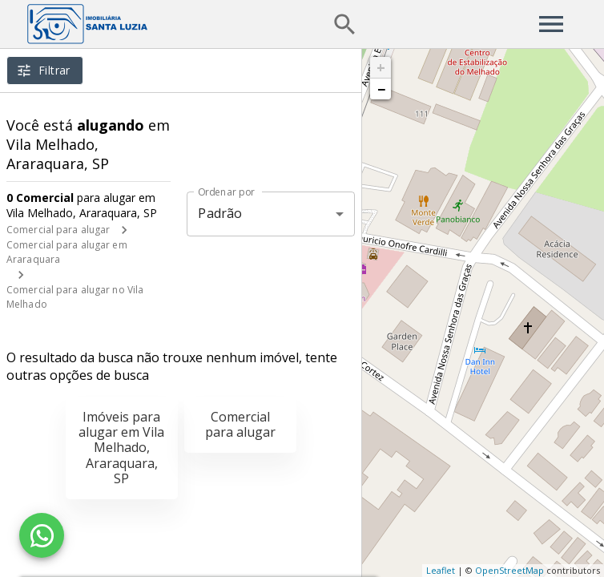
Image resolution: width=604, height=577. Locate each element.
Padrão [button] (220, 213)
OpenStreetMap (509, 570)
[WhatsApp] (41, 535)
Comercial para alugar (58, 229)
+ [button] (380, 67)
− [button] (381, 89)
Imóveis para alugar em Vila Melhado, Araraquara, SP (121, 447)
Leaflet (440, 570)
